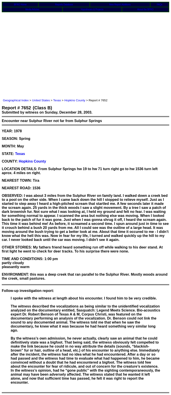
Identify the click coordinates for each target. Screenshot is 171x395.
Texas (57, 100)
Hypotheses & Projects (92, 9)
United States (41, 100)
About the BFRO (145, 9)
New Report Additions (120, 4)
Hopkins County (74, 100)
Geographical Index (16, 100)
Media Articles (32, 9)
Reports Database (64, 4)
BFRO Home (20, 4)
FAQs (159, 4)
